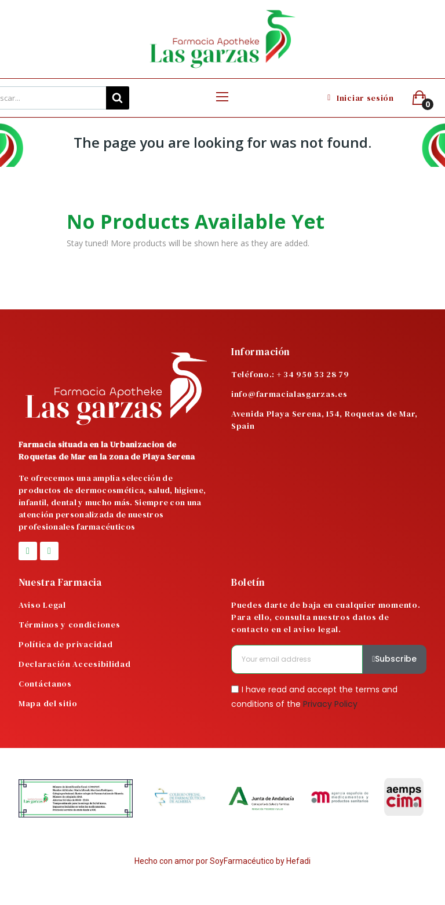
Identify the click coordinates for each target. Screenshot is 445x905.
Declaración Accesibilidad (75, 664)
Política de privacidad (65, 644)
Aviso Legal (42, 605)
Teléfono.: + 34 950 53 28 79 (290, 374)
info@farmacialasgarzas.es (289, 394)
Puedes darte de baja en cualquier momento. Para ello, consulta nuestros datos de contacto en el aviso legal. (325, 617)
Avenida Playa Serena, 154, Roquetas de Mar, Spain (324, 420)
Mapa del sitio (48, 703)
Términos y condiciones (69, 624)
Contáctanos (45, 683)
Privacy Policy (330, 704)
